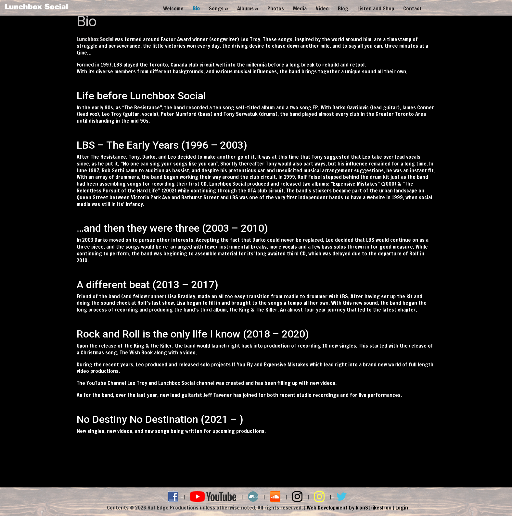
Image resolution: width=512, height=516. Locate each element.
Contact (412, 8)
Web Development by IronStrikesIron (349, 507)
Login (401, 507)
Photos (275, 8)
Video (322, 8)
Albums (245, 8)
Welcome (173, 8)
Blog (343, 8)
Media (300, 8)
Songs (216, 8)
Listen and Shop (375, 8)
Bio (196, 8)
